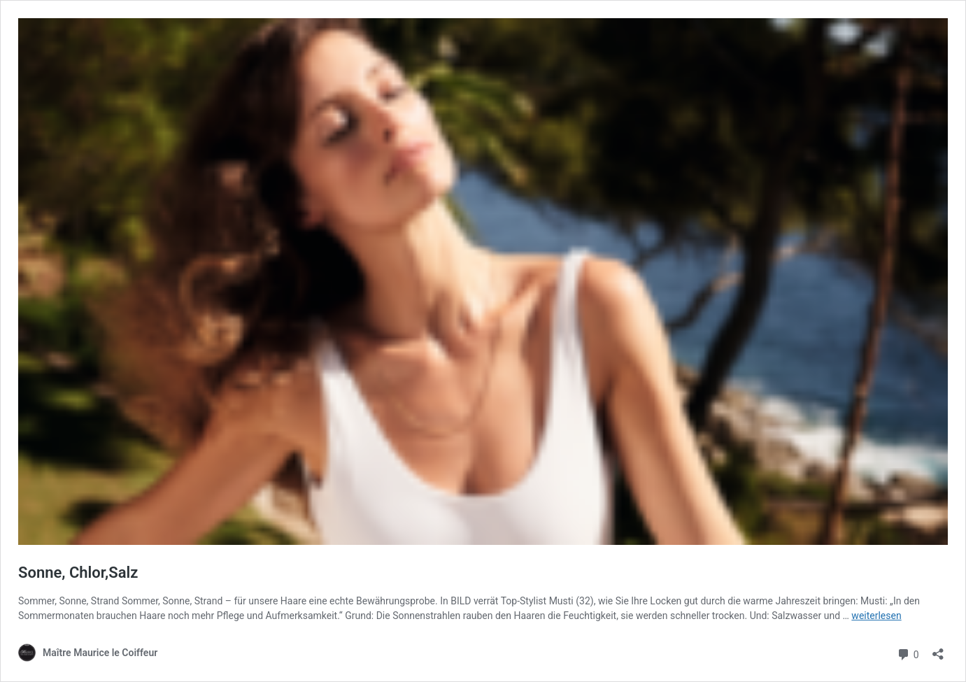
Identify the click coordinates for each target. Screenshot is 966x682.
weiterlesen (876, 615)
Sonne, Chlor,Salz (78, 572)
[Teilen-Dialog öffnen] (938, 649)
